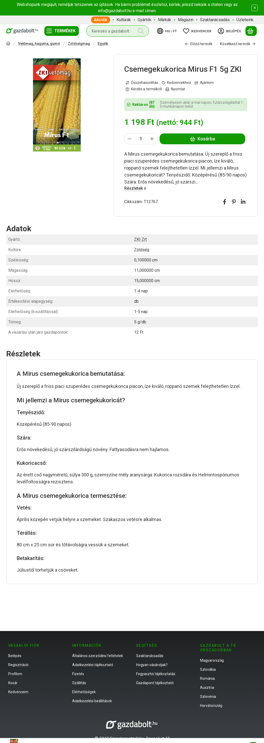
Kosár (13, 683)
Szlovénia (208, 696)
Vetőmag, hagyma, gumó (39, 44)
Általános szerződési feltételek (97, 656)
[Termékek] (61, 31)
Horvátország (211, 706)
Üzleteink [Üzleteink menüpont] (244, 19)
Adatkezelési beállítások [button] (92, 701)
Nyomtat (175, 89)
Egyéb (103, 44)
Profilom (15, 674)
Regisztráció (18, 665)
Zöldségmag (79, 44)
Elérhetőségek (84, 692)
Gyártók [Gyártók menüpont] (144, 19)
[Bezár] (254, 8)
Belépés (14, 656)
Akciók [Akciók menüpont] (100, 19)
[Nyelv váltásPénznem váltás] (167, 31)
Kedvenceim (18, 692)
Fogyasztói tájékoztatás (155, 674)
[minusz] (129, 138)
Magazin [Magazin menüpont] (185, 19)
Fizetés (78, 674)
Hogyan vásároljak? (152, 665)
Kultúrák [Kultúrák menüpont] (124, 19)
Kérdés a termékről (144, 89)
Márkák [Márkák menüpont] (164, 19)
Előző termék (198, 44)
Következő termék (237, 44)
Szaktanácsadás (149, 656)
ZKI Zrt (140, 239)
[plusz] (152, 138)
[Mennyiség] (140, 138)
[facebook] (224, 202)
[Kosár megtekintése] (251, 31)
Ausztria (207, 687)
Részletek (135, 188)
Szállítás (79, 683)
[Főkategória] (8, 44)
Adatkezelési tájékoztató (92, 665)
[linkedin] (243, 202)
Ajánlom (204, 83)
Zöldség (141, 249)
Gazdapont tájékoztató (155, 683)
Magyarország (212, 660)
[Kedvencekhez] (176, 82)
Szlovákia (208, 669)
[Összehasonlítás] (141, 82)
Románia (207, 678)
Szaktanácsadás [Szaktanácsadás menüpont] (215, 19)
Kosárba (202, 138)
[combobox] (117, 31)
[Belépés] (230, 31)
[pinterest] (234, 202)
